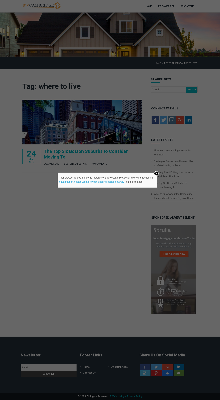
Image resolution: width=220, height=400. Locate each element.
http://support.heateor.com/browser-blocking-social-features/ (91, 182)
